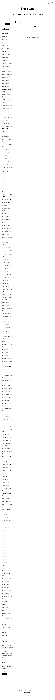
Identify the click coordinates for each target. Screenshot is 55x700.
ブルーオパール (6, 461)
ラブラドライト (6, 548)
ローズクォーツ (6, 587)
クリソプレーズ (6, 174)
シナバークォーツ (7, 225)
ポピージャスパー (7, 498)
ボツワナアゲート (7, 501)
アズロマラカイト (7, 71)
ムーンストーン (6, 524)
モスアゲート (6, 530)
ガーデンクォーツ (7, 161)
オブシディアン (6, 123)
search (7, 24)
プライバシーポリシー (8, 653)
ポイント (5, 36)
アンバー (5, 635)
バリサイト (5, 355)
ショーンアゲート (7, 228)
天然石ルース (6, 33)
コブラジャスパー (7, 199)
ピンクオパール (6, 391)
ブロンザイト (6, 482)
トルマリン (5, 341)
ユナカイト (5, 539)
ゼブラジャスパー (7, 262)
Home (17, 30)
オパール (5, 120)
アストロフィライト (7, 63)
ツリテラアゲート (7, 313)
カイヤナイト (6, 136)
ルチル (4, 558)
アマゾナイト (6, 80)
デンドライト (6, 324)
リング (4, 42)
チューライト (6, 305)
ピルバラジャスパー (7, 385)
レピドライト (6, 581)
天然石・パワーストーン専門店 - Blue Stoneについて (7, 647)
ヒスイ (4, 632)
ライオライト (6, 555)
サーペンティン (6, 216)
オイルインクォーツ (7, 117)
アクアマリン (6, 51)
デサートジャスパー (7, 321)
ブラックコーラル (7, 440)
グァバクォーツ (6, 164)
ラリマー (5, 552)
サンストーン (6, 213)
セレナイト (5, 268)
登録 (5, 673)
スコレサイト (6, 234)
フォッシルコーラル (7, 426)
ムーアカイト (6, 527)
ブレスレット (6, 48)
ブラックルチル (6, 448)
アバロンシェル (6, 54)
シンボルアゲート (7, 231)
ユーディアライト (7, 542)
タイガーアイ (6, 283)
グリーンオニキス (7, 180)
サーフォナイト (6, 219)
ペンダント (5, 45)
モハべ (4, 533)
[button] (27, 14)
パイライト (5, 349)
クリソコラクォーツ (7, 177)
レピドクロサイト (7, 578)
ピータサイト (6, 416)
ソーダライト (6, 277)
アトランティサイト (7, 74)
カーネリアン (6, 158)
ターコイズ (5, 280)
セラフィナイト (6, 265)
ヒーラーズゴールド (7, 413)
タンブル (5, 39)
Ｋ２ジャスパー (6, 601)
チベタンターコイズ (7, 294)
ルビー (4, 561)
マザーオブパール (7, 514)
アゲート (5, 60)
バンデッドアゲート (7, 358)
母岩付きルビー (6, 607)
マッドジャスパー (7, 517)
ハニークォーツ (6, 352)
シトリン (5, 222)
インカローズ (6, 102)
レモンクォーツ (6, 584)
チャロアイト (6, 302)
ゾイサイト (5, 271)
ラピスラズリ (6, 545)
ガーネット (5, 155)
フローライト (6, 485)
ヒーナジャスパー (7, 400)
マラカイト (5, 537)
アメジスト (5, 77)
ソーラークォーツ (7, 274)
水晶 (4, 610)
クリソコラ (5, 171)
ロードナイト (6, 593)
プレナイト (5, 479)
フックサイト (6, 434)
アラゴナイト (6, 83)
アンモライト (6, 86)
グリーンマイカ (6, 183)
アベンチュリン (6, 57)
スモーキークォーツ (7, 247)
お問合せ (5, 651)
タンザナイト (6, 286)
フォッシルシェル (7, 423)
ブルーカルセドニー (7, 464)
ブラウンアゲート (7, 437)
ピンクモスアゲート (7, 394)
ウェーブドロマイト (7, 105)
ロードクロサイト (7, 590)
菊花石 (4, 604)
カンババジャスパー (7, 152)
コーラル (5, 205)
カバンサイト (6, 149)
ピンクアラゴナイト (7, 388)
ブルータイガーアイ (7, 467)
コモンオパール (6, 202)
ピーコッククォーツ (7, 397)
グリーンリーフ (6, 186)
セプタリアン (6, 259)
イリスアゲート (6, 99)
